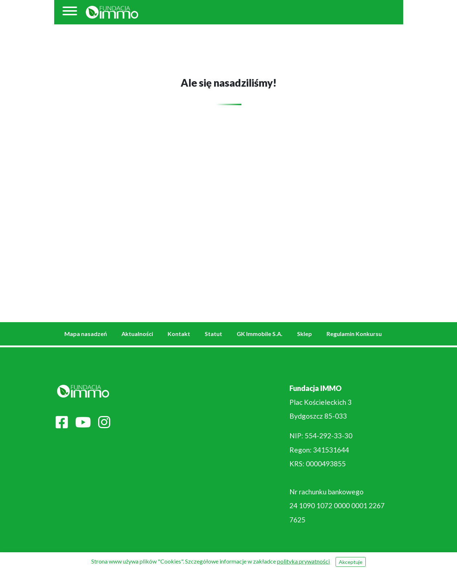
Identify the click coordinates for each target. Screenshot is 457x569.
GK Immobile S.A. (259, 333)
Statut (213, 333)
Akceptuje (350, 562)
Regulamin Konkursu (354, 333)
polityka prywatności (303, 561)
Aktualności (137, 333)
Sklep (304, 333)
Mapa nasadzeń (85, 333)
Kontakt (179, 333)
